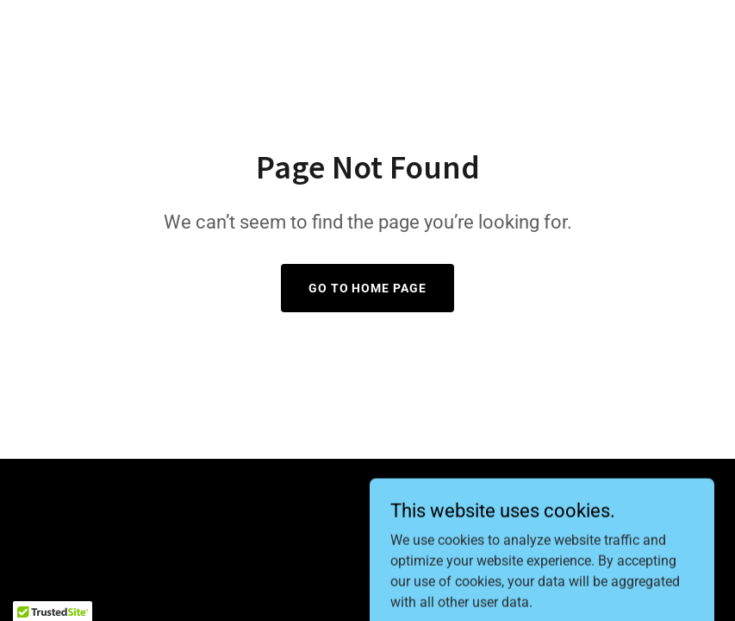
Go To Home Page (367, 288)
